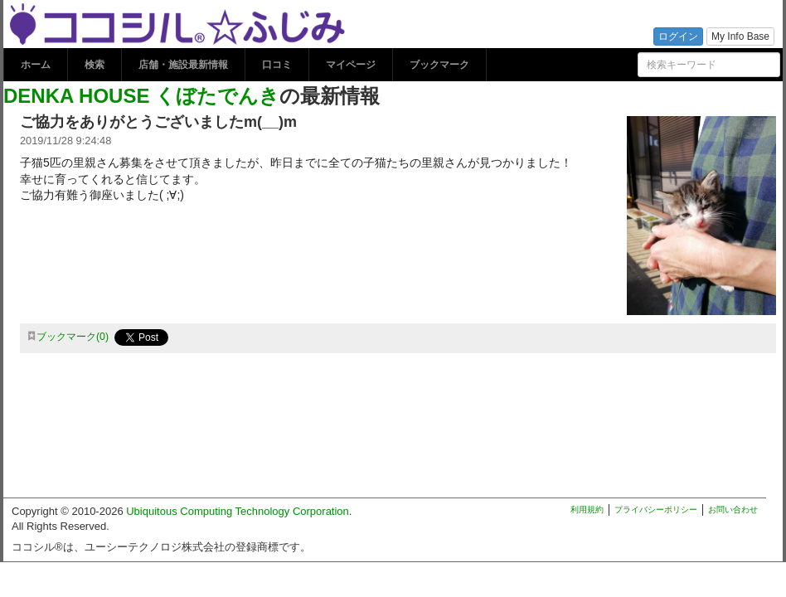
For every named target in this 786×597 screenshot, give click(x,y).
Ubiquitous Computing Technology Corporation (237, 511)
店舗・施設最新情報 (183, 64)
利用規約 (587, 509)
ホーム (36, 64)
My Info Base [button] (740, 36)
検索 (94, 64)
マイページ (351, 64)
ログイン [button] (678, 36)
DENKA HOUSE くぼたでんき (141, 96)
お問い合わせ (733, 509)
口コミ (277, 64)
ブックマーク (439, 64)
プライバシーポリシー (655, 509)
